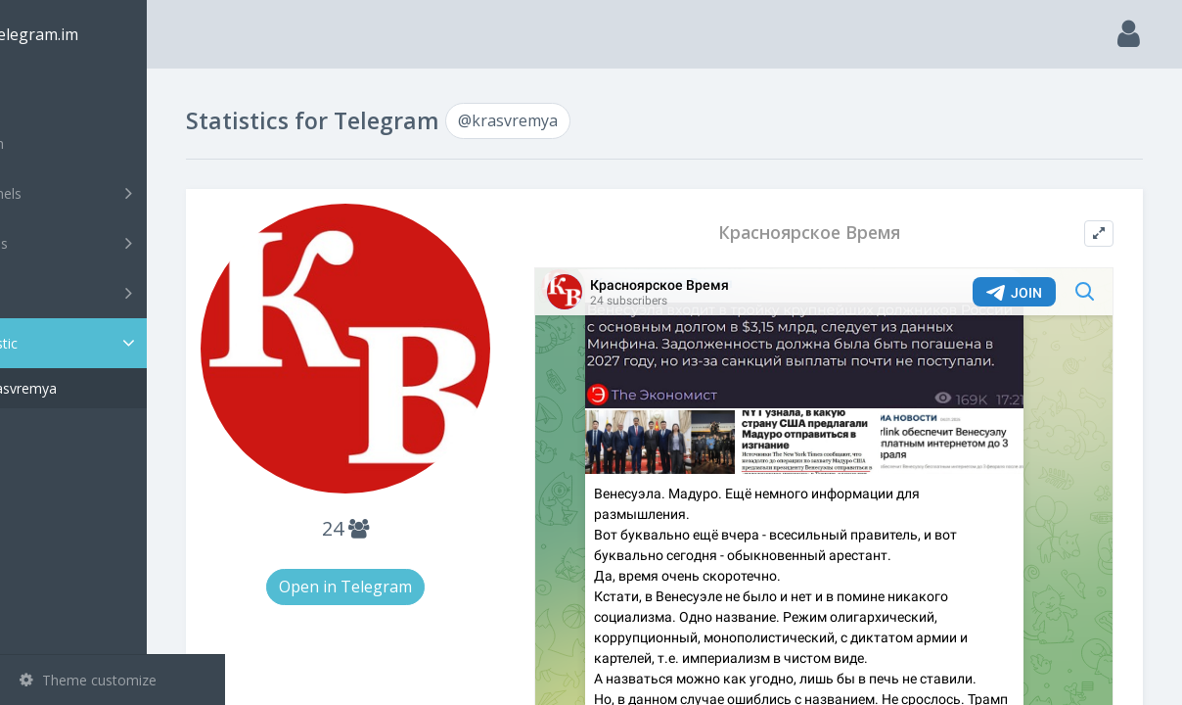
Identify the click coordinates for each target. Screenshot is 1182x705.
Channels (115, 193)
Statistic (118, 343)
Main (47, 93)
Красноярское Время (836, 232)
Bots (115, 293)
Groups (115, 243)
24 (410, 503)
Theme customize (88, 680)
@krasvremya (92, 388)
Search (51, 143)
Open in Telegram (410, 561)
